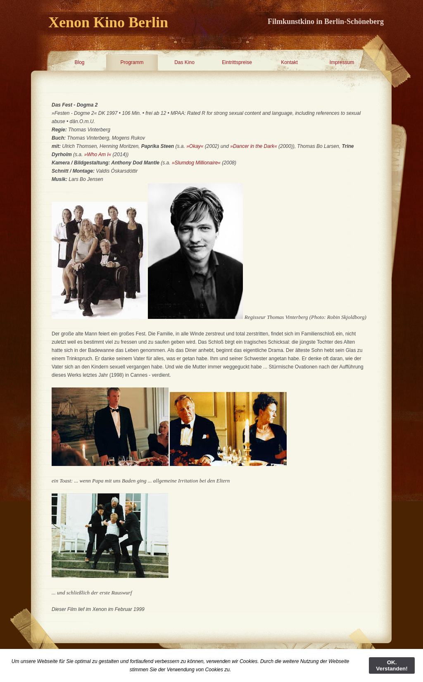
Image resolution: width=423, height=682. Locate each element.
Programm (131, 62)
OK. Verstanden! (391, 665)
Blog (79, 62)
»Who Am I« (98, 154)
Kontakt (289, 62)
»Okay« (194, 146)
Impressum (342, 62)
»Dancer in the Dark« (254, 146)
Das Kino (184, 62)
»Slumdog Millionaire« (197, 163)
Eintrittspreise (237, 62)
